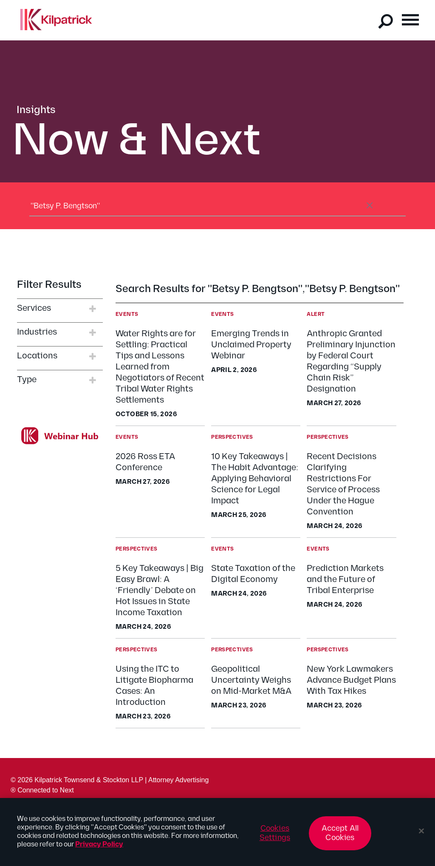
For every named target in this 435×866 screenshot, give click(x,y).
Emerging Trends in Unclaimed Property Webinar (251, 345)
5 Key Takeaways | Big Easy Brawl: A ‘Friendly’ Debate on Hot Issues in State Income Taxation (159, 590)
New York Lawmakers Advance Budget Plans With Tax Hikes (351, 680)
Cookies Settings (275, 837)
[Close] (421, 835)
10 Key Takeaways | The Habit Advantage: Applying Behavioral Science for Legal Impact (254, 478)
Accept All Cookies (340, 837)
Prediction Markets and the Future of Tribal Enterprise (345, 579)
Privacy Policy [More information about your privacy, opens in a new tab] (99, 849)
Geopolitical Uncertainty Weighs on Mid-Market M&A (251, 680)
